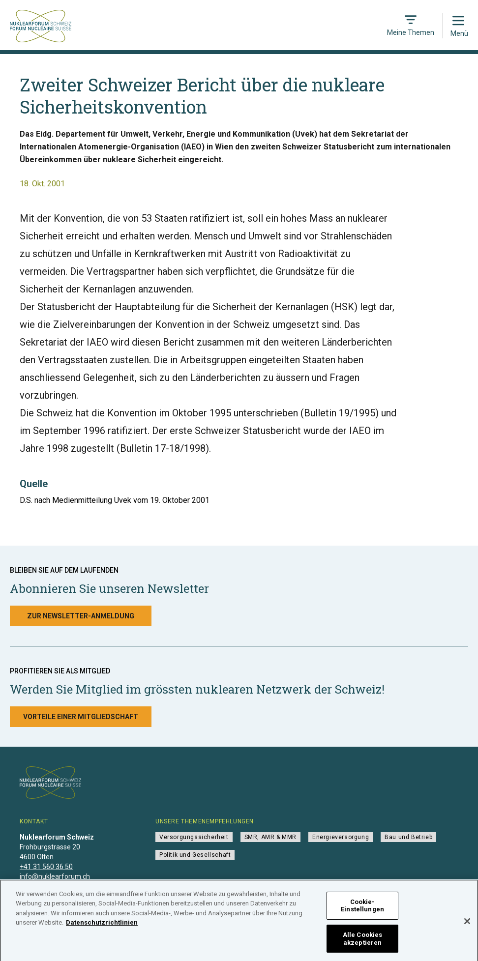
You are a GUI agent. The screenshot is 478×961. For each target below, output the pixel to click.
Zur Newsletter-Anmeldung (80, 616)
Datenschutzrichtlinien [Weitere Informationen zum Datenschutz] (102, 925)
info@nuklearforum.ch (55, 876)
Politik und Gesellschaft (195, 854)
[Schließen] (467, 924)
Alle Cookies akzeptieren (363, 941)
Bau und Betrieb (408, 837)
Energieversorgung (340, 837)
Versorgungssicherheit (194, 837)
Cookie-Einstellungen (362, 908)
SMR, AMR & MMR (270, 837)
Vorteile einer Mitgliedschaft (80, 717)
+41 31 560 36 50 (46, 867)
